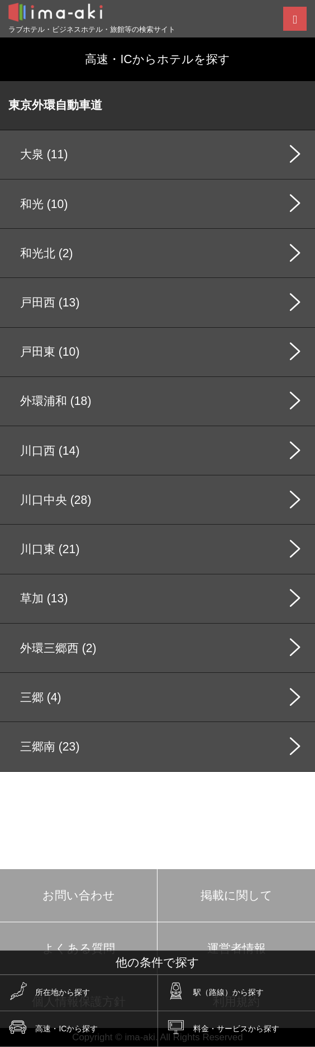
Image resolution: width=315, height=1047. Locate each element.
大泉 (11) (44, 154)
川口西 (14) (49, 450)
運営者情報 (236, 948)
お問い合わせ (78, 895)
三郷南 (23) (49, 746)
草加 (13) (44, 598)
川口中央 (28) (55, 499)
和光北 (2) (46, 253)
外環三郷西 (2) (58, 648)
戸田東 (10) (49, 351)
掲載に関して (237, 895)
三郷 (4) (40, 697)
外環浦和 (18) (55, 400)
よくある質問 (78, 948)
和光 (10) (44, 203)
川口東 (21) (49, 549)
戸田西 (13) (49, 302)
